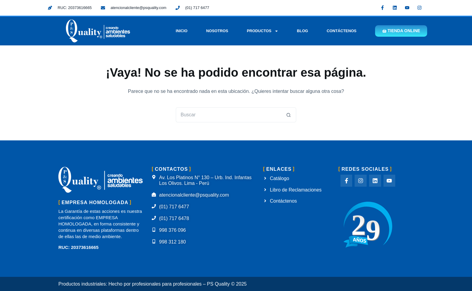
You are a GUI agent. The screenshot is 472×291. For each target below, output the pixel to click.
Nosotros (217, 31)
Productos (262, 31)
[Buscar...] (228, 114)
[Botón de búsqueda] (288, 114)
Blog (302, 31)
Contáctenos (341, 31)
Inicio (181, 31)
